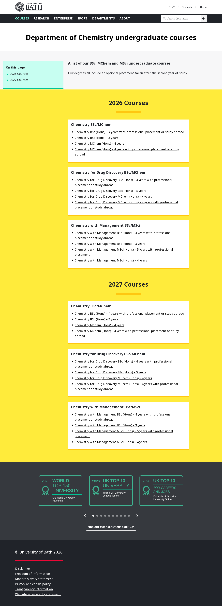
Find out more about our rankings (111, 527)
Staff (172, 7)
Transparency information (34, 589)
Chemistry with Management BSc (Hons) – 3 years (110, 244)
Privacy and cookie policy (33, 584)
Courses (22, 18)
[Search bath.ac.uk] (181, 18)
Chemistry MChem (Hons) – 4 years (99, 143)
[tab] (93, 516)
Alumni (203, 7)
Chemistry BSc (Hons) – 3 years (96, 138)
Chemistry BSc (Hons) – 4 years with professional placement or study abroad (129, 132)
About (124, 18)
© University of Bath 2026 (39, 552)
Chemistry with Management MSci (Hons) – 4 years (111, 260)
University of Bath (30, 7)
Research (41, 18)
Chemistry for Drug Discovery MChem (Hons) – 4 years (113, 196)
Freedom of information (32, 574)
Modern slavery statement (34, 579)
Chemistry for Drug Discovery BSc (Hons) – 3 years (110, 191)
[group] (61, 490)
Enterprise (63, 18)
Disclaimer (22, 569)
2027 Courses (19, 80)
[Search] (204, 18)
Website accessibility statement (38, 594)
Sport (82, 18)
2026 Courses (19, 74)
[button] (85, 515)
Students (187, 7)
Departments (103, 18)
